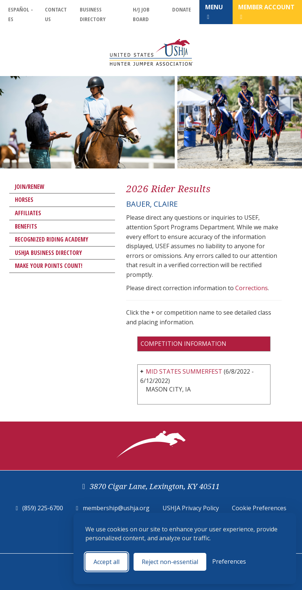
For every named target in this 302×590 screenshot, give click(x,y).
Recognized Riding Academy (51, 239)
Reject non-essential (170, 562)
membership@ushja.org (116, 508)
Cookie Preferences (259, 508)
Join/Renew (30, 187)
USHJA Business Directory (48, 253)
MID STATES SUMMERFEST (184, 371)
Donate (181, 9)
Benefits (26, 226)
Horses (24, 200)
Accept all (106, 562)
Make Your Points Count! (48, 266)
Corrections (251, 288)
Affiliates (28, 213)
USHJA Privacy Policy (191, 508)
